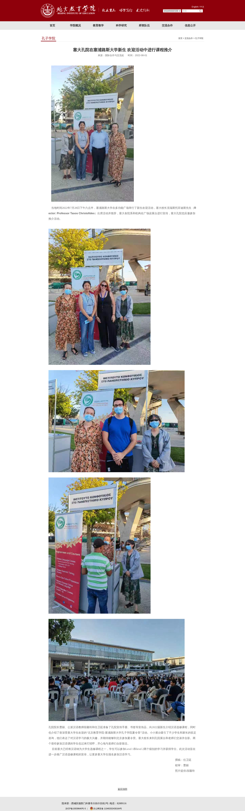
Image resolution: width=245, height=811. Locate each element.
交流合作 (189, 38)
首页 (180, 38)
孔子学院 (199, 38)
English (195, 7)
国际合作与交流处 (114, 55)
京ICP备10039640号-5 (75, 808)
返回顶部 (122, 789)
